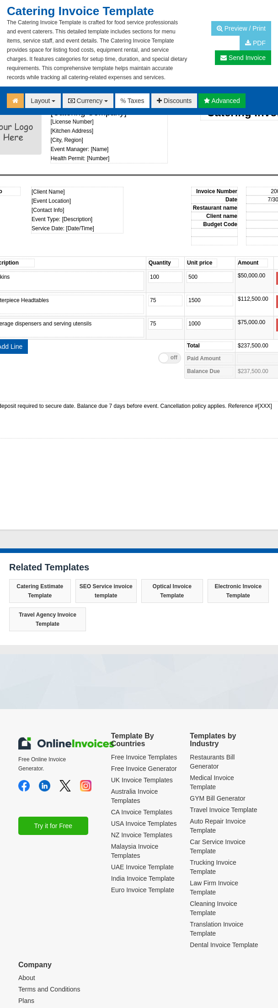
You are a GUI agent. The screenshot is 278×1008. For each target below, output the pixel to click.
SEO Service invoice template (106, 591)
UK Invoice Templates (142, 780)
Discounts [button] (174, 100)
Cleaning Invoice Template (213, 908)
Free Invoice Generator (144, 768)
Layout (43, 100)
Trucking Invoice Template (213, 867)
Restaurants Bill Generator (212, 761)
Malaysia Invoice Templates (135, 851)
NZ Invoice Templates (141, 835)
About (26, 977)
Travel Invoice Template (223, 809)
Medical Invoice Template (212, 782)
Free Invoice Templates (144, 757)
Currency (88, 100)
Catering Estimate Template (39, 591)
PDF (255, 43)
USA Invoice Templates (144, 823)
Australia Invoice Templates (134, 796)
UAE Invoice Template (142, 867)
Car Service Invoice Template (217, 846)
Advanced (222, 100)
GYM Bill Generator (217, 798)
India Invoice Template (143, 878)
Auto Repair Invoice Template (218, 826)
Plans (26, 1000)
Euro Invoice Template (142, 890)
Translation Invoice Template (216, 929)
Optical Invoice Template (172, 591)
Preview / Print (241, 28)
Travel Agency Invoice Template (47, 619)
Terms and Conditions (49, 989)
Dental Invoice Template (224, 944)
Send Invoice (243, 57)
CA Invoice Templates (141, 812)
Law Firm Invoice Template (214, 887)
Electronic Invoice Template (238, 591)
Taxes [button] (132, 100)
